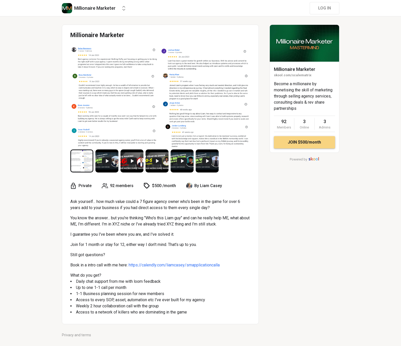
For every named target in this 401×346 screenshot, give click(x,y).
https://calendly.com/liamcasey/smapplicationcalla (174, 265)
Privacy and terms (76, 335)
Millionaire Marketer (294, 69)
